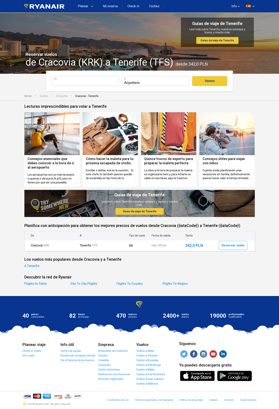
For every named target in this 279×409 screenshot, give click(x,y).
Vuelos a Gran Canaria (149, 379)
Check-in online (31, 350)
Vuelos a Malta (145, 369)
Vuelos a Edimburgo (148, 364)
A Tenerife (31, 266)
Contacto (229, 400)
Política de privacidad (191, 400)
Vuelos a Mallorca (147, 383)
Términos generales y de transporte (154, 400)
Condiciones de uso (118, 400)
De (55, 78)
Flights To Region (175, 283)
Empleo (103, 355)
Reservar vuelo (233, 245)
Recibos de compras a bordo (77, 355)
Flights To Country (129, 283)
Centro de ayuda (70, 350)
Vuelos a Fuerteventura (150, 374)
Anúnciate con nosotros (113, 350)
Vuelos (44, 96)
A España (62, 96)
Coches (154, 6)
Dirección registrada (110, 379)
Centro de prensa (109, 369)
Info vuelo (28, 355)
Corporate (104, 364)
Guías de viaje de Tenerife (217, 40)
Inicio (28, 96)
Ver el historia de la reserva (77, 360)
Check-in (133, 6)
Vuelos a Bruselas (147, 360)
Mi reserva (110, 6)
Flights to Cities (35, 283)
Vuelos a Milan (145, 350)
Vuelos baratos (248, 400)
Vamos (210, 81)
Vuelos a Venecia (146, 355)
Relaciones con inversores (114, 374)
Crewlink (103, 360)
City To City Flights (83, 283)
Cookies (213, 400)
